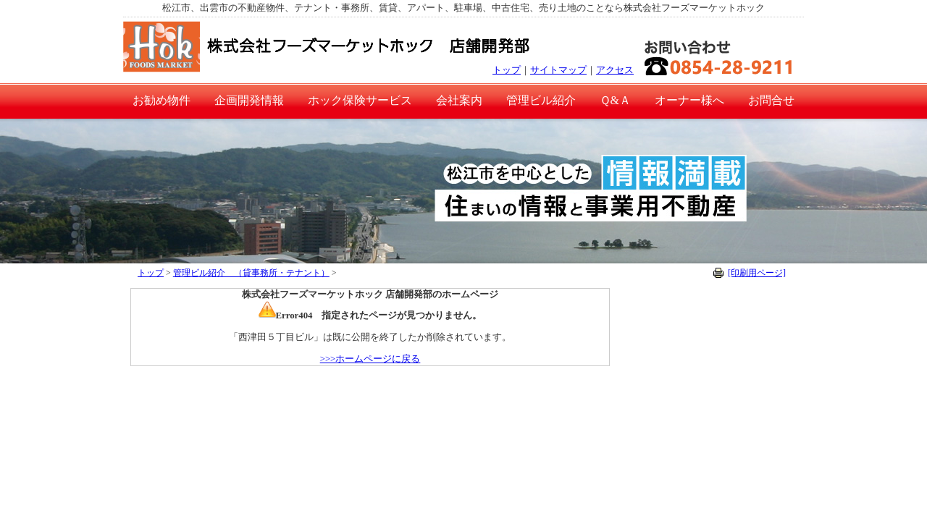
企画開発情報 (249, 100)
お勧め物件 (161, 100)
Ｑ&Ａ (615, 100)
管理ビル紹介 (541, 100)
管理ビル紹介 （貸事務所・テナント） (251, 273)
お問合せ (771, 100)
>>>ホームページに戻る (370, 359)
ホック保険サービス (360, 100)
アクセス (615, 70)
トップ (506, 70)
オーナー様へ (689, 100)
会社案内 (459, 100)
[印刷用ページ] (757, 273)
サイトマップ (558, 70)
